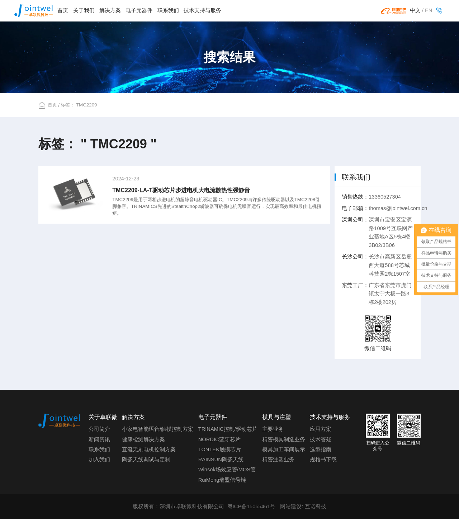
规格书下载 (323, 459)
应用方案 (320, 429)
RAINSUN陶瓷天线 (220, 459)
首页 (62, 10)
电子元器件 (139, 10)
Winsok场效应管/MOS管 (227, 469)
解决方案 (110, 10)
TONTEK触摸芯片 (219, 449)
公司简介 (99, 429)
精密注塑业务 (278, 459)
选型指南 (320, 449)
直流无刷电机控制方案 (149, 449)
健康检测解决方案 (143, 439)
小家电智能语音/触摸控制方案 (157, 429)
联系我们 (168, 10)
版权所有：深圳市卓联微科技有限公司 (178, 506)
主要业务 (273, 429)
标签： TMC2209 (79, 105)
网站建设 (291, 506)
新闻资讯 (99, 439)
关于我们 (84, 10)
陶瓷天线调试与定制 (146, 459)
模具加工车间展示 (283, 449)
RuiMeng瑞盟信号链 (222, 480)
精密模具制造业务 (283, 439)
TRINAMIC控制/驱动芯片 (227, 429)
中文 (415, 10)
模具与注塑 (276, 417)
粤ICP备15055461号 (251, 506)
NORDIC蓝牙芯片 (219, 439)
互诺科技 (315, 506)
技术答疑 (320, 439)
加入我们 (99, 459)
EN (428, 10)
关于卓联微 (103, 417)
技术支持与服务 (202, 10)
